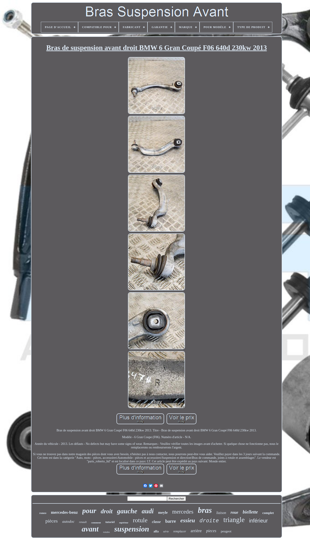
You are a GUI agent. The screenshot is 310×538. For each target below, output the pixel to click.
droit (107, 511)
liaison (221, 513)
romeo (42, 513)
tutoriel (110, 522)
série (166, 531)
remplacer (179, 531)
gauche (127, 511)
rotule (140, 520)
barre (170, 521)
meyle (163, 512)
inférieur (258, 521)
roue (234, 512)
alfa (156, 531)
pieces (211, 531)
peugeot (226, 531)
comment (96, 522)
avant (90, 529)
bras (205, 510)
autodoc (68, 521)
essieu (187, 520)
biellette (250, 512)
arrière (196, 530)
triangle (234, 520)
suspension (131, 529)
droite (209, 521)
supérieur (123, 522)
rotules (106, 532)
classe (156, 522)
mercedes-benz (64, 512)
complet (268, 513)
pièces (51, 521)
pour (89, 511)
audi (148, 511)
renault (83, 522)
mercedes (182, 512)
